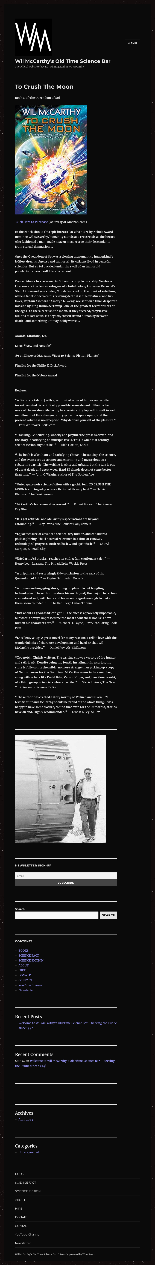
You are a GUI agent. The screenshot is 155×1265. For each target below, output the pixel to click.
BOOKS (24, 950)
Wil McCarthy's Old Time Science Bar (62, 61)
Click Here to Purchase (32, 222)
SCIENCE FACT (29, 955)
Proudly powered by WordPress (77, 1254)
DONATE (25, 975)
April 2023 (26, 1119)
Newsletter (26, 990)
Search (20, 909)
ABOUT (24, 965)
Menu (132, 43)
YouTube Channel (31, 985)
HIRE (22, 970)
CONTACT (25, 980)
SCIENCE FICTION (31, 960)
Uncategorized (29, 1152)
